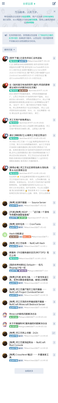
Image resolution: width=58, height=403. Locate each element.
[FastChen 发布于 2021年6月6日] (4, 343)
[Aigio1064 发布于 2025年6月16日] (4, 315)
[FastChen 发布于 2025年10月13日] (4, 253)
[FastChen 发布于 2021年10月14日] (4, 333)
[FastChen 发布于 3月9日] (4, 203)
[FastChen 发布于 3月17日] (4, 213)
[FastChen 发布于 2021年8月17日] (4, 265)
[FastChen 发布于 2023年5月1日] (4, 278)
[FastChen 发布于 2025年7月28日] (4, 290)
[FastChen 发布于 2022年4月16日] (4, 85)
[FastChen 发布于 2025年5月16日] (4, 355)
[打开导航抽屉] (3, 3)
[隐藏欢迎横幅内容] (54, 11)
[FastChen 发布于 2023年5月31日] (4, 302)
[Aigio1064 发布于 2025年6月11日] (4, 324)
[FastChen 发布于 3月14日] (4, 225)
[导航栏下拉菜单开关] (29, 3)
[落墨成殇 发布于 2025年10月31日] (4, 234)
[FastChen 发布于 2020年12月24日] (4, 244)
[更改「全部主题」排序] (9, 49)
